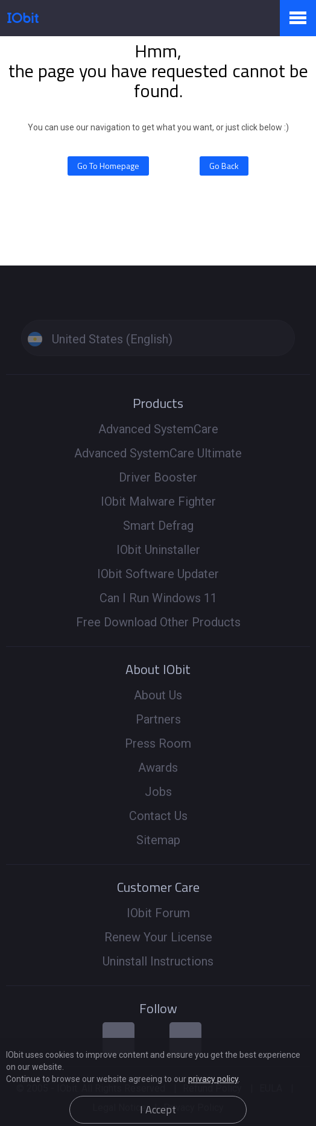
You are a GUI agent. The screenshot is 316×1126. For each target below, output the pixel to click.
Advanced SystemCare (158, 429)
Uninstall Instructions (158, 961)
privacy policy (213, 1079)
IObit (23, 18)
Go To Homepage (108, 165)
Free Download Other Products (158, 622)
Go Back (224, 165)
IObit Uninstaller (158, 549)
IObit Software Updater (158, 574)
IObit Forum (158, 913)
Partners (158, 719)
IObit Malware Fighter (158, 501)
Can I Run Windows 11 (158, 598)
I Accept (158, 1109)
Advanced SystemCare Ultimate (158, 453)
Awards (158, 767)
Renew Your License (158, 937)
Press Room (158, 743)
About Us (158, 695)
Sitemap (158, 840)
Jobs (158, 791)
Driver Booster (158, 477)
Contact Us (158, 816)
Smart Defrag (158, 525)
